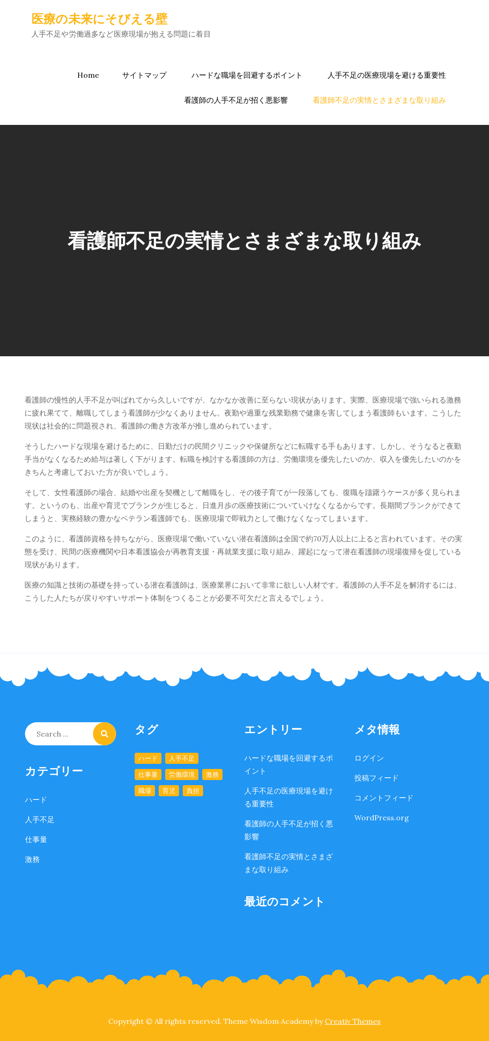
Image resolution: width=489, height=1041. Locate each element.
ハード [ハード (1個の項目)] (148, 758)
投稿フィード (376, 777)
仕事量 (36, 839)
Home (88, 75)
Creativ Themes (353, 1021)
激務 (32, 859)
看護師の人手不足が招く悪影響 (236, 100)
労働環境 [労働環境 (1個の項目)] (182, 774)
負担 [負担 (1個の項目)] (192, 791)
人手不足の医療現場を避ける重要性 (387, 75)
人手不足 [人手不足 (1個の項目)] (182, 758)
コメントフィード (384, 797)
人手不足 (40, 819)
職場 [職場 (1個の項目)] (144, 791)
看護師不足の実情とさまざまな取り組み (379, 100)
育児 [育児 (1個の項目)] (168, 791)
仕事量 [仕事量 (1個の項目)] (148, 774)
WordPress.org (381, 817)
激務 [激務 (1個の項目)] (212, 774)
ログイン (369, 757)
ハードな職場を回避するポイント (247, 75)
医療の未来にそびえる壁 (99, 18)
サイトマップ (144, 75)
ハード (36, 799)
